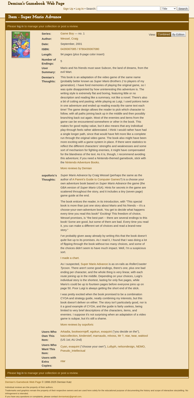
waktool (143, 335)
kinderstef (85, 335)
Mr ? (121, 335)
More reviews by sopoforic (76, 324)
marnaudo (99, 335)
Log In (80, 8)
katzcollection (68, 335)
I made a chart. (69, 257)
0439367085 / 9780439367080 (79, 49)
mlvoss (111, 335)
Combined (164, 34)
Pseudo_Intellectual (72, 350)
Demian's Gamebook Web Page (36, 4)
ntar (127, 335)
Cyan (63, 346)
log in (20, 26)
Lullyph (111, 346)
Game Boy (67, 33)
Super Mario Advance (94, 264)
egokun (94, 331)
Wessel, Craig (69, 38)
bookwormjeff (80, 331)
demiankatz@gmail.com (69, 396)
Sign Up (68, 8)
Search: (91, 8)
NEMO (140, 346)
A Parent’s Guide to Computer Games (96, 179)
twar (134, 335)
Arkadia (65, 331)
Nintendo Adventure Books (82, 162)
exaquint (106, 331)
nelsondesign (126, 346)
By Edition (178, 34)
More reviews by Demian (76, 168)
